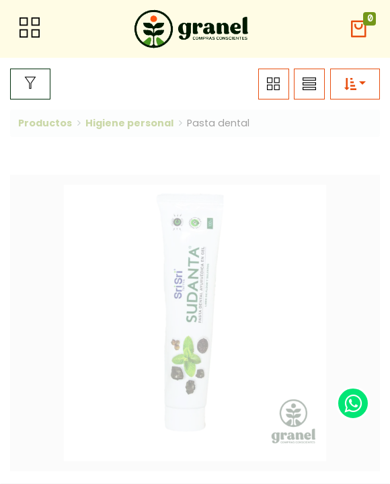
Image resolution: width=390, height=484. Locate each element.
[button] (358, 29)
